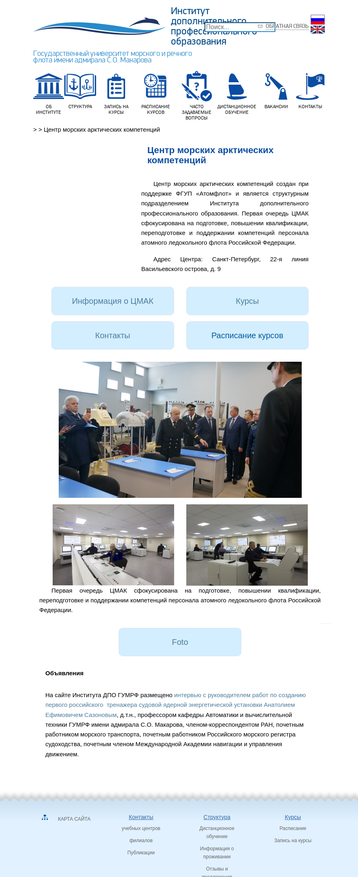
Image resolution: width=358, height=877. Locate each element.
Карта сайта (74, 819)
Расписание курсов (155, 92)
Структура (80, 89)
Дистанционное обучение (237, 92)
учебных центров (140, 828)
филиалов (141, 840)
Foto (180, 642)
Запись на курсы (116, 92)
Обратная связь (287, 26)
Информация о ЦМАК (112, 301)
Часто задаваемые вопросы (196, 95)
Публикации (141, 853)
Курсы (247, 301)
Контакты (310, 89)
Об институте (48, 92)
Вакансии (276, 89)
